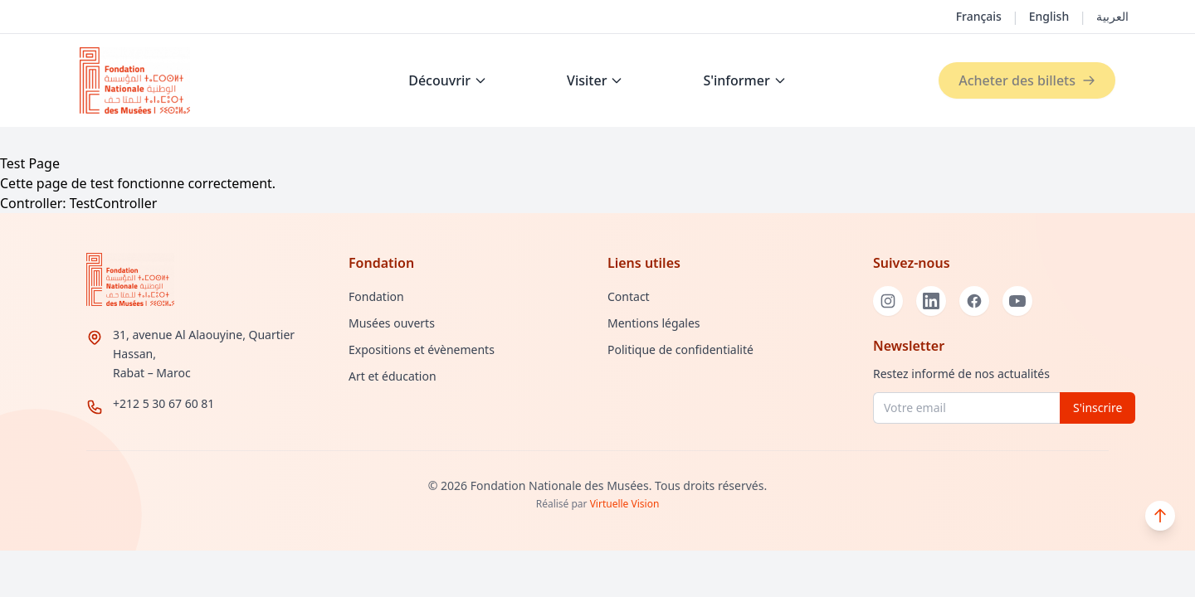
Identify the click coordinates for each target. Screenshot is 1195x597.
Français (979, 16)
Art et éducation (393, 376)
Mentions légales (653, 323)
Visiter (595, 80)
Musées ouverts (392, 323)
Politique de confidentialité (680, 349)
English (1049, 16)
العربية (1112, 16)
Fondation (376, 296)
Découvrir (447, 80)
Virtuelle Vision (625, 504)
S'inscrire (1097, 407)
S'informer (744, 80)
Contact (628, 296)
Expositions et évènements (422, 349)
